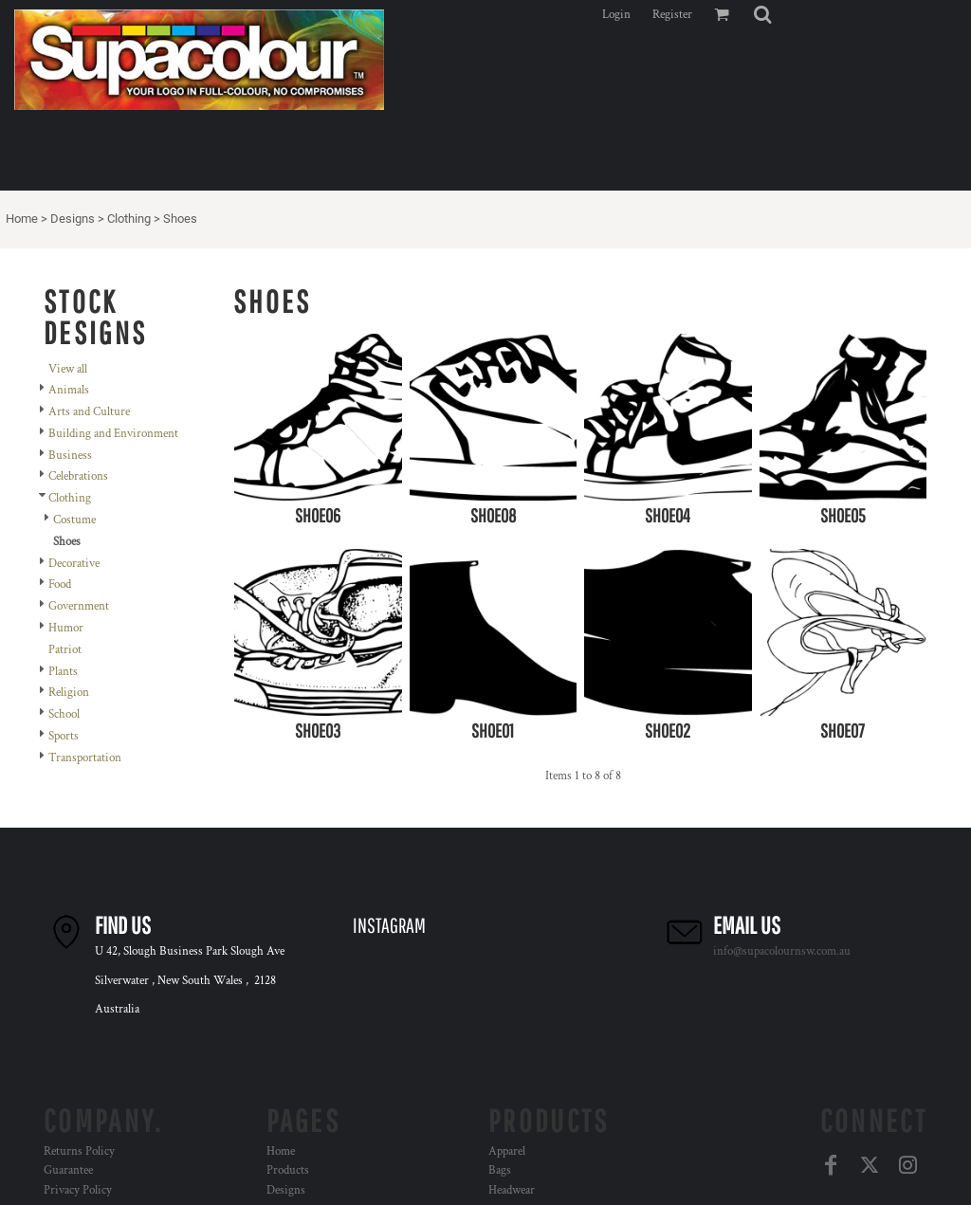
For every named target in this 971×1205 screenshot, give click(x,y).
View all (67, 369)
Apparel (506, 1151)
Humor (65, 628)
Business (70, 455)
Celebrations (78, 476)
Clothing (129, 218)
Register (672, 15)
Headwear (511, 1190)
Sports (63, 736)
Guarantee (68, 1170)
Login (616, 15)
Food (59, 584)
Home (22, 218)
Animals (68, 390)
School (64, 714)
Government (78, 606)
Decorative (74, 564)
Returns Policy (79, 1151)
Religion (68, 693)
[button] (762, 14)
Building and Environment (113, 434)
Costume (74, 520)
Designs (72, 218)
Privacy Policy (78, 1190)
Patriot (65, 650)
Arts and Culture (89, 412)
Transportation (84, 758)
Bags (499, 1170)
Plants (63, 672)
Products (287, 1170)
